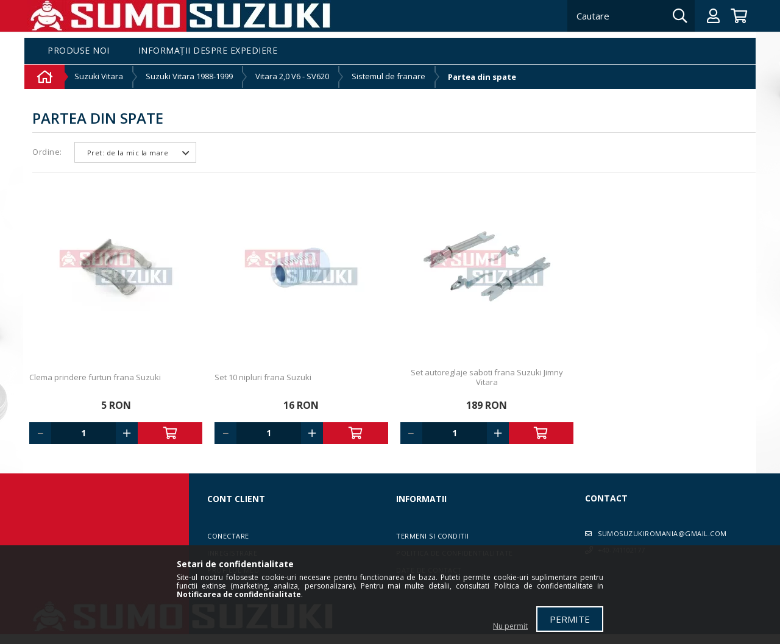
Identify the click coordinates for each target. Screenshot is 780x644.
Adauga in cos (170, 433)
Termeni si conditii (432, 535)
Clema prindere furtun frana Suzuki (95, 377)
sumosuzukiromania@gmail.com (662, 533)
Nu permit (510, 626)
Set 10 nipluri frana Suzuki (262, 377)
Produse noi (79, 51)
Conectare (228, 535)
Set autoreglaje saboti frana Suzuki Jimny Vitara (487, 377)
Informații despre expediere (208, 51)
